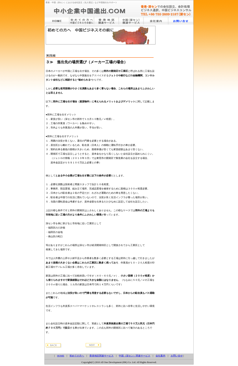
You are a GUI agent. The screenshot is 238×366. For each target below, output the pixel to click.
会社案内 (160, 355)
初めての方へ (77, 355)
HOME (60, 355)
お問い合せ (177, 355)
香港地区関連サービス (101, 355)
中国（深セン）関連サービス (134, 355)
